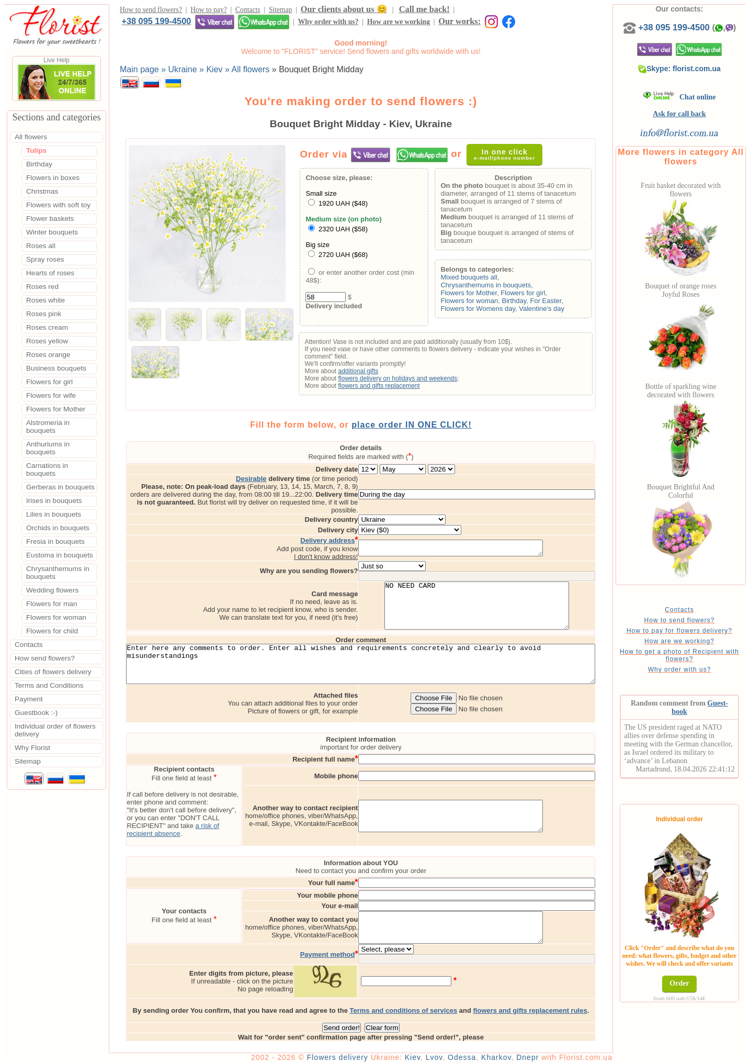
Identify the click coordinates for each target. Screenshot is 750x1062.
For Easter (560, 303)
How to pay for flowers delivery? (696, 641)
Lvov (464, 1052)
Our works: (283, 24)
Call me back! (424, 11)
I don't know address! (370, 536)
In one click (510, 156)
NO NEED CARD (520, 590)
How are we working (221, 25)
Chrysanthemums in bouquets (500, 288)
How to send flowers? (151, 11)
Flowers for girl (537, 295)
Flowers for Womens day (492, 311)
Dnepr (557, 1052)
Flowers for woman (484, 303)
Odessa (492, 1052)
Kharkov (526, 1052)
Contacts (247, 11)
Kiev (442, 1052)
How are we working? (696, 651)
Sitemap (280, 11)
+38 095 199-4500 (493, 10)
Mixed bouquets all (483, 280)
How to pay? (208, 11)
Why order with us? (151, 25)
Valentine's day (556, 311)
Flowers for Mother (483, 295)
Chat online (696, 107)
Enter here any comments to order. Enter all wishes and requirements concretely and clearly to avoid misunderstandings (375, 657)
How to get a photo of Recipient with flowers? (696, 665)
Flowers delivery (367, 1052)
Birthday (528, 303)
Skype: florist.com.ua (696, 79)
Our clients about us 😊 (344, 11)
